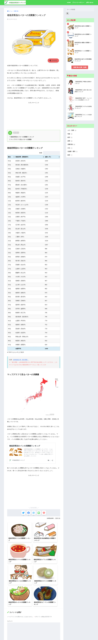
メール (9, 620)
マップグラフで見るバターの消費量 (21, 139)
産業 (70, 142)
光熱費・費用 (73, 152)
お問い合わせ (89, 2)
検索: (49, 153)
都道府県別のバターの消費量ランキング (22, 137)
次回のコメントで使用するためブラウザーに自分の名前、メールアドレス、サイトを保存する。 (34, 636)
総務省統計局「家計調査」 (21, 360)
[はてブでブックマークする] (33, 513)
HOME (69, 2)
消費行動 (57, 519)
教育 (70, 156)
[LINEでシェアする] (39, 513)
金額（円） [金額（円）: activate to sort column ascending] (48, 157)
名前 (9, 613)
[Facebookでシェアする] (27, 513)
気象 (70, 134)
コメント (10, 591)
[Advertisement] (33, 115)
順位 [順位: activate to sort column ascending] (9, 157)
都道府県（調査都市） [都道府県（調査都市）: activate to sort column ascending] (22, 157)
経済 (70, 138)
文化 (70, 149)
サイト (9, 628)
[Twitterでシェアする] (22, 513)
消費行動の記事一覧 (80, 67)
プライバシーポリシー (78, 2)
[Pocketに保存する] (45, 513)
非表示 (16, 133)
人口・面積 (72, 131)
